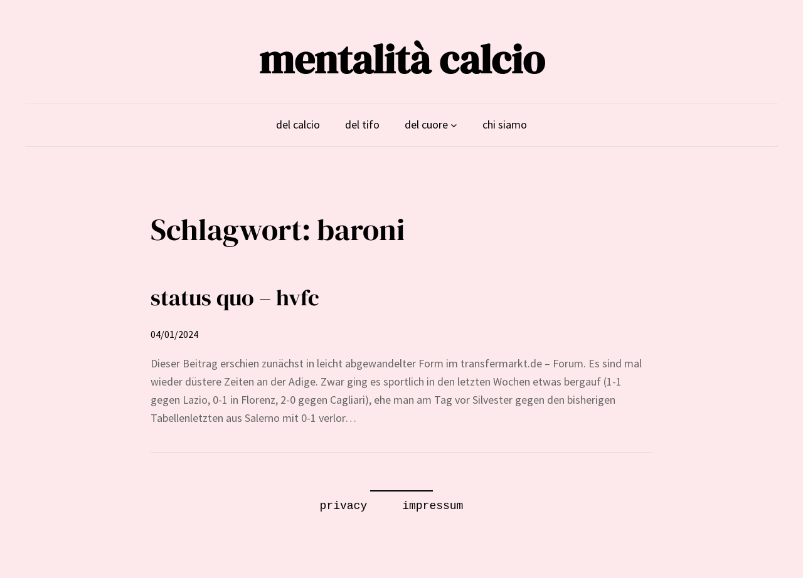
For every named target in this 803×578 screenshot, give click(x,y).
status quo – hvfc (235, 297)
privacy (344, 505)
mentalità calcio (402, 59)
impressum (432, 505)
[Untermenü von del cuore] (453, 125)
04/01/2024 (174, 334)
